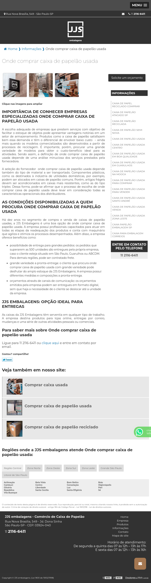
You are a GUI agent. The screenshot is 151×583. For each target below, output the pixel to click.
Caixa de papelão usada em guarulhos (128, 164)
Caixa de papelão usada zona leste (128, 217)
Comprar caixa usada (46, 384)
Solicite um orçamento (127, 78)
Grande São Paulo (111, 468)
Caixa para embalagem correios (127, 235)
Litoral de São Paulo (15, 474)
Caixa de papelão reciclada (124, 122)
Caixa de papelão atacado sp (124, 114)
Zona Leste (88, 468)
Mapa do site (120, 535)
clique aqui (50, 343)
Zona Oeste (53, 468)
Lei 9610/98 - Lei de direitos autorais (93, 507)
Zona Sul (71, 468)
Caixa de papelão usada (128, 138)
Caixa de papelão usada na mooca (128, 173)
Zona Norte (34, 468)
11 (136, 13)
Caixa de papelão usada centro (128, 146)
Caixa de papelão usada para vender (128, 190)
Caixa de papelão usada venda (128, 208)
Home (124, 516)
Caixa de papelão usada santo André (128, 199)
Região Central (12, 468)
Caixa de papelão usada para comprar (128, 182)
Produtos (122, 524)
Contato (123, 531)
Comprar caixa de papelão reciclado (61, 427)
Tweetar (7, 360)
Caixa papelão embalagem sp (122, 226)
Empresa (122, 520)
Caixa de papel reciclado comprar (126, 105)
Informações (123, 93)
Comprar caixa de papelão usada (58, 406)
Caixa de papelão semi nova (127, 131)
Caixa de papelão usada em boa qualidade (128, 155)
